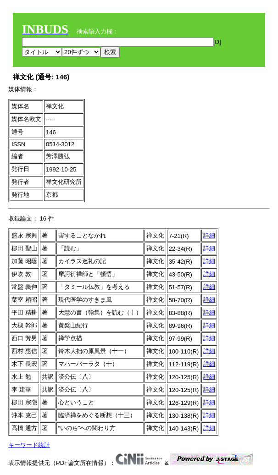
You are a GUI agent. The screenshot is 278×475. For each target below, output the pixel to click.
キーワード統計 (29, 445)
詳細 (209, 235)
